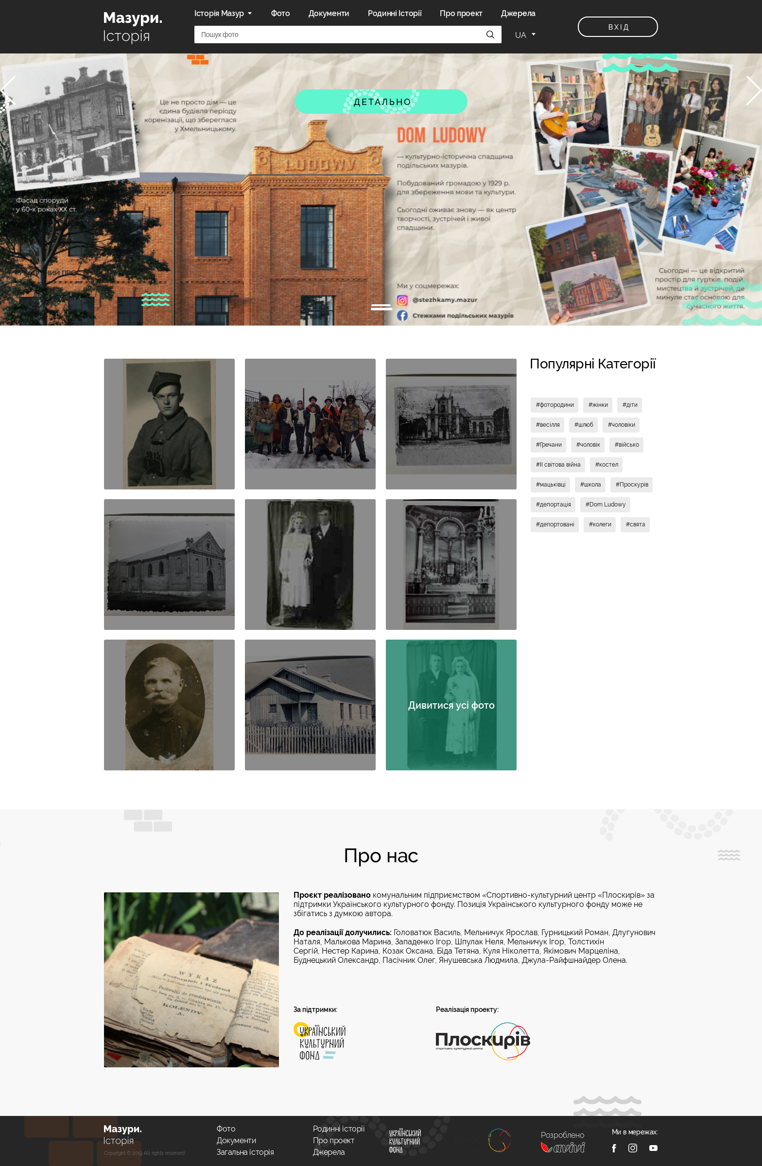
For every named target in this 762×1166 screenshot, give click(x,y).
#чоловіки (621, 424)
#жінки (598, 404)
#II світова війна (558, 464)
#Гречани (549, 444)
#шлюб (583, 424)
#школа (590, 484)
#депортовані (555, 524)
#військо (627, 444)
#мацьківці (551, 484)
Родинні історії (339, 1128)
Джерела (518, 13)
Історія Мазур (219, 13)
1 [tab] (381, 305)
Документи (329, 13)
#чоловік (588, 444)
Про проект (461, 13)
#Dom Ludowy (606, 504)
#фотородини (555, 404)
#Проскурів (632, 484)
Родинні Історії (395, 13)
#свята (635, 524)
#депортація (553, 504)
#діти (630, 404)
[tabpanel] (381, 189)
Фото (280, 13)
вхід (618, 27)
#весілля (548, 424)
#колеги (600, 524)
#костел (606, 464)
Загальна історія (245, 1152)
